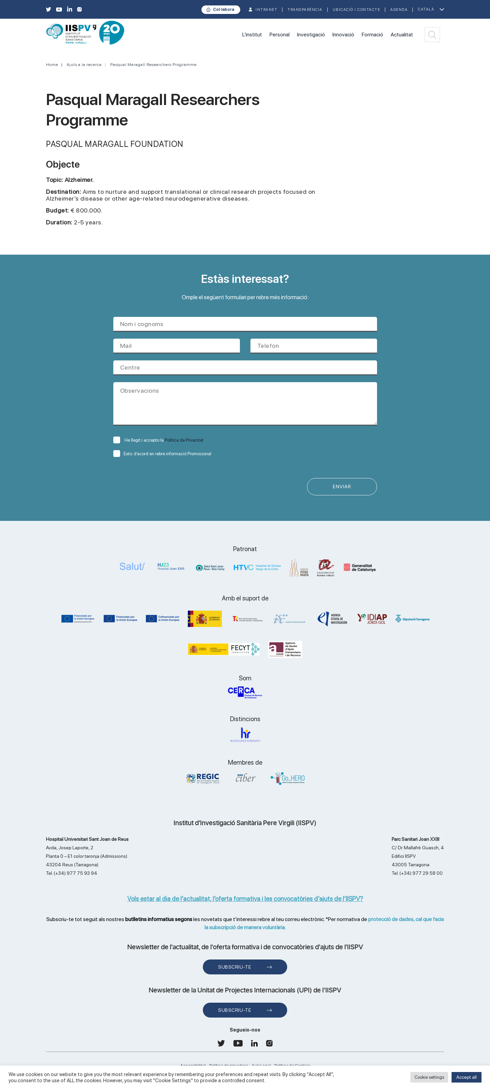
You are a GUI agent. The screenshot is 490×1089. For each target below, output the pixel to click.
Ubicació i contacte (356, 9)
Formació (372, 34)
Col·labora (223, 9)
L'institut (252, 34)
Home (52, 64)
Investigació (311, 34)
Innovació (343, 34)
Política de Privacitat (184, 440)
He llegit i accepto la (158, 440)
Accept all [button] (466, 1077)
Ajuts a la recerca (84, 64)
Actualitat (402, 34)
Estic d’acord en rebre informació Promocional (162, 453)
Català (426, 9)
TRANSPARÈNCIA (305, 9)
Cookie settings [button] (429, 1077)
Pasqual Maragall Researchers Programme (153, 64)
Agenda (399, 9)
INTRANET (266, 9)
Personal (280, 34)
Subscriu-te (234, 967)
